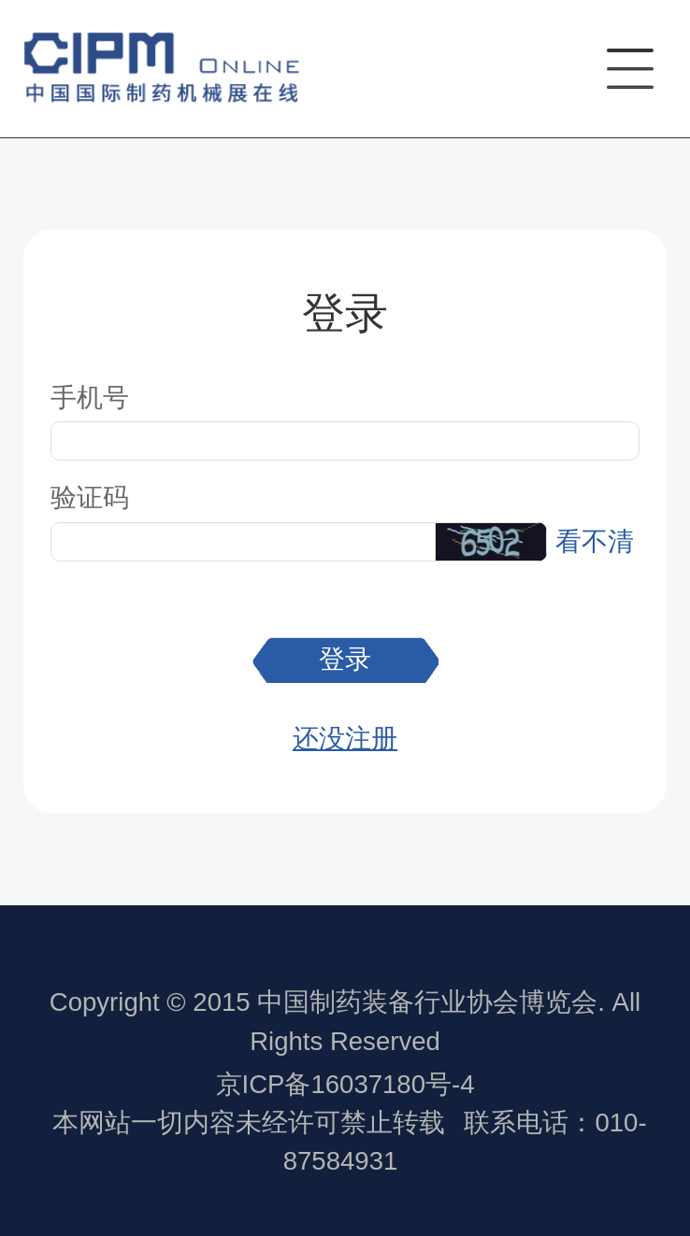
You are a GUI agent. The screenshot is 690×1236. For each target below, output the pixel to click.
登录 (345, 659)
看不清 (594, 541)
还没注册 (345, 738)
